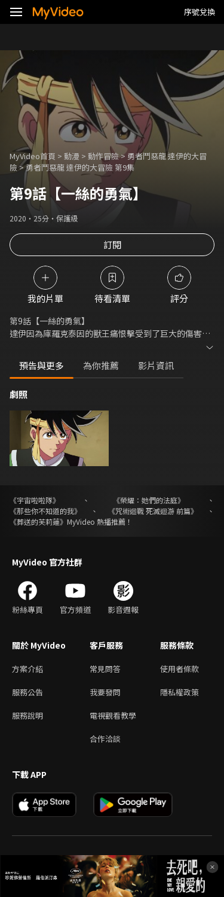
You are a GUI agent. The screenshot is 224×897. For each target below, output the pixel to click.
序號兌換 (199, 11)
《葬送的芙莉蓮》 (38, 521)
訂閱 (112, 244)
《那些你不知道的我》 (45, 511)
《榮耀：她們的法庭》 (149, 500)
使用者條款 (179, 668)
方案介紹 (27, 668)
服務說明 (27, 715)
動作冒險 (103, 156)
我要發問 (105, 692)
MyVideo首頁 (33, 156)
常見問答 (105, 668)
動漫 (71, 156)
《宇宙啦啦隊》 (35, 500)
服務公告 (27, 692)
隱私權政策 (179, 692)
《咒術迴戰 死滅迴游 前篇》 (153, 511)
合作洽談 (105, 738)
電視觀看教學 (113, 715)
